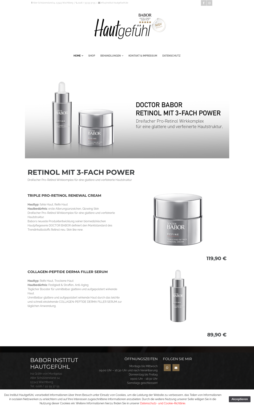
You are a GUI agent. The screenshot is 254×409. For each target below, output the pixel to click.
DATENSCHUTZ (171, 55)
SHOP (91, 55)
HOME (77, 55)
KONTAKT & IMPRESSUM (142, 55)
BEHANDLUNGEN (110, 55)
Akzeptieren (239, 399)
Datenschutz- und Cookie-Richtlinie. (163, 403)
